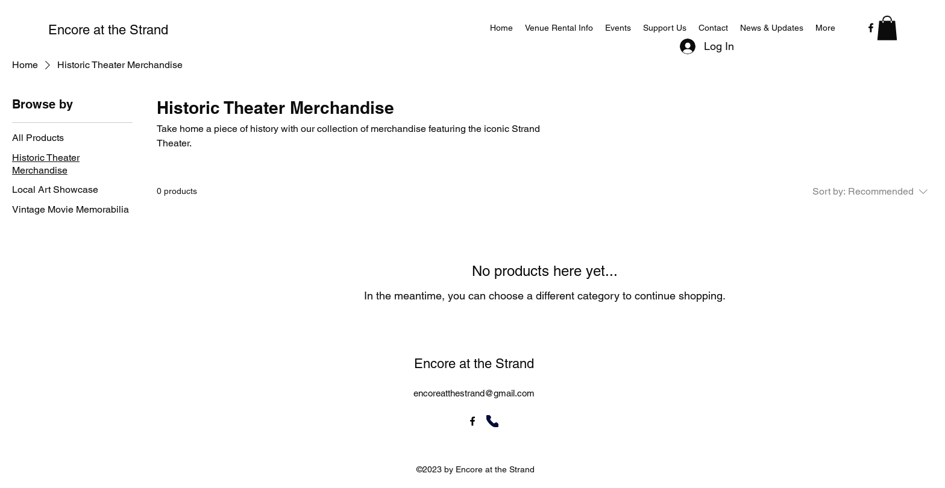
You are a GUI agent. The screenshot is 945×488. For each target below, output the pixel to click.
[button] (887, 28)
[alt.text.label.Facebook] (871, 28)
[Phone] (492, 421)
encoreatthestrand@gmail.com (474, 393)
